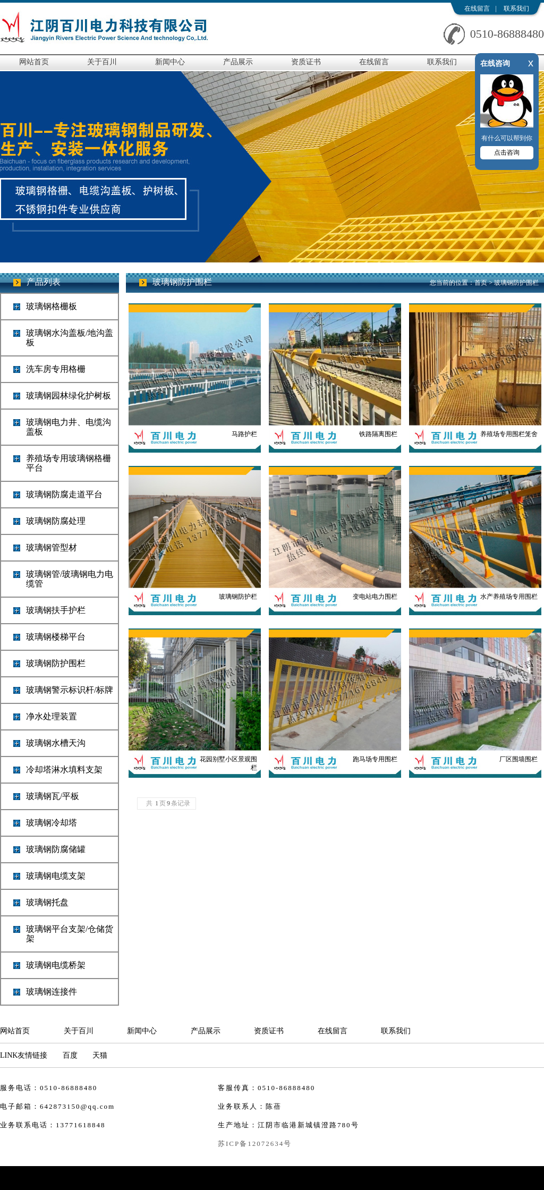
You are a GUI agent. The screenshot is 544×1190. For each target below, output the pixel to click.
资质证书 (306, 62)
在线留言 (477, 8)
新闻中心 (170, 62)
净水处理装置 (51, 716)
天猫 (99, 1055)
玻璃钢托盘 (47, 902)
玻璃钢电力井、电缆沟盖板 (68, 427)
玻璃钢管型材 (51, 547)
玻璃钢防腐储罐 (56, 849)
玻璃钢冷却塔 (51, 822)
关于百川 (102, 62)
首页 (480, 282)
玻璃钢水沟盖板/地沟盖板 (69, 337)
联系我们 (516, 8)
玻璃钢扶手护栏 (56, 610)
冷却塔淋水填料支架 (64, 769)
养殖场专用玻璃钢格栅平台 (68, 463)
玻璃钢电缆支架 (56, 875)
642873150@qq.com (77, 1106)
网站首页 (34, 62)
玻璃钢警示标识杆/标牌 (69, 689)
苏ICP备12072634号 (255, 1144)
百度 (70, 1055)
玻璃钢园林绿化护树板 (68, 395)
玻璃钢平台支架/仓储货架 (69, 933)
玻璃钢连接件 (51, 991)
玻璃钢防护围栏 (56, 663)
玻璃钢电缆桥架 (56, 965)
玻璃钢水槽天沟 (56, 742)
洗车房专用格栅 (56, 368)
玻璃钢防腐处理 (56, 520)
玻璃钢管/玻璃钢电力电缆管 (69, 579)
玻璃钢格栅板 (51, 306)
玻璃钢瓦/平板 (52, 796)
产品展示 (238, 62)
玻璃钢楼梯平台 (56, 636)
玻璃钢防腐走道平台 (64, 494)
